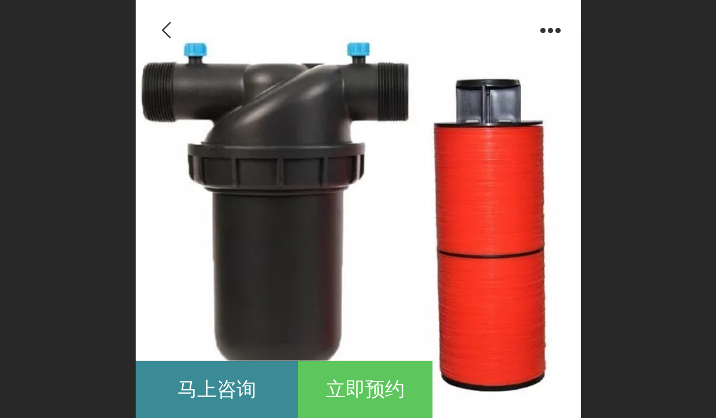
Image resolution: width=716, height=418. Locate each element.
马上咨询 (216, 389)
